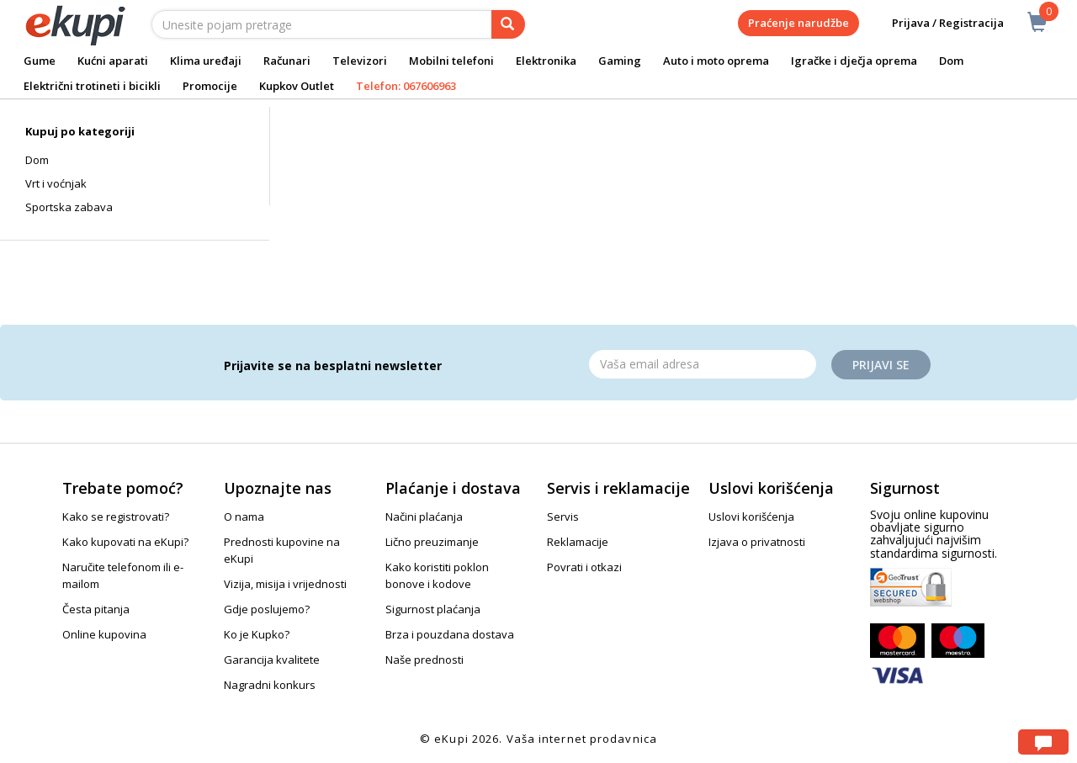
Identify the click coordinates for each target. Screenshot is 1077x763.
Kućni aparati (112, 60)
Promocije (210, 85)
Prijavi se (881, 365)
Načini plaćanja (424, 516)
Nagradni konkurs (270, 684)
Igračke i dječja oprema (854, 60)
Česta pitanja (96, 609)
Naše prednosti (424, 659)
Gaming (619, 60)
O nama (244, 516)
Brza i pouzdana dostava (449, 634)
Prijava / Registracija (936, 23)
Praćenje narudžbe (798, 22)
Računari (286, 60)
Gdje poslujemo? (267, 609)
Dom (951, 60)
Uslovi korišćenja (751, 516)
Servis (563, 516)
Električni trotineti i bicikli (92, 85)
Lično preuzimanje (432, 541)
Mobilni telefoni (451, 60)
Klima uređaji (205, 60)
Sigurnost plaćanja (432, 609)
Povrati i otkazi (584, 567)
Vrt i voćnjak (56, 183)
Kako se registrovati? (115, 516)
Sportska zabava (69, 207)
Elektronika (546, 60)
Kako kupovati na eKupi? (125, 541)
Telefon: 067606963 (406, 85)
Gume (40, 60)
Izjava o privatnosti (756, 541)
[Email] (702, 364)
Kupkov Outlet (296, 85)
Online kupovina (104, 634)
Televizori (359, 60)
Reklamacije (577, 541)
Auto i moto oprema (716, 60)
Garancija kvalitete (272, 659)
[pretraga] (508, 24)
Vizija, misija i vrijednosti (285, 583)
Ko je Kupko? (256, 634)
